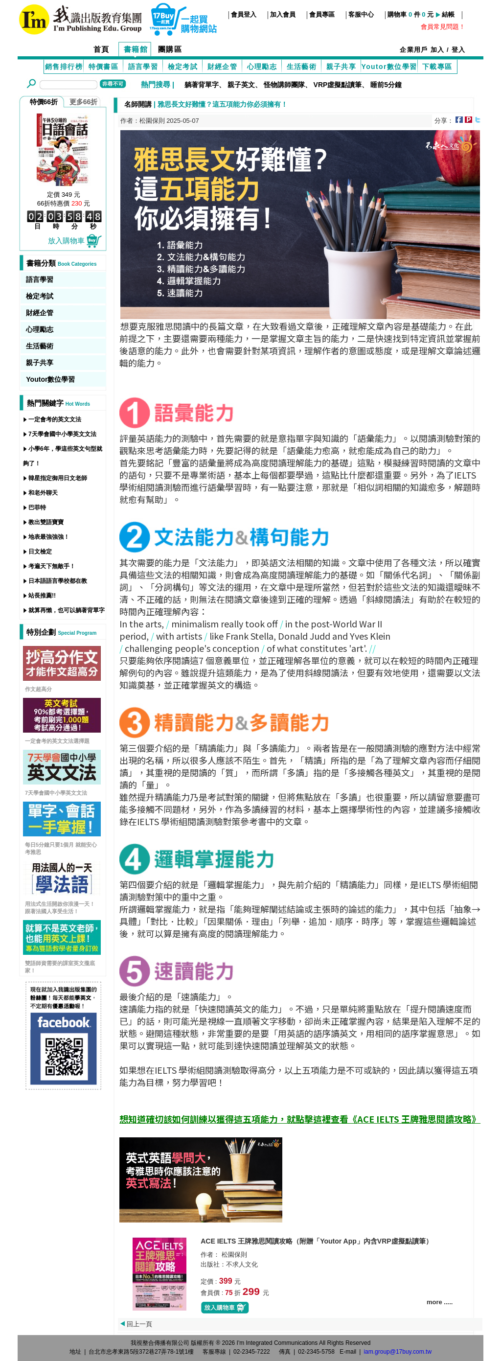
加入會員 (283, 14)
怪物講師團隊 (284, 85)
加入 (438, 49)
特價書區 (104, 66)
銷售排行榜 (64, 66)
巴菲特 (37, 507)
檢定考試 (183, 66)
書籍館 (136, 49)
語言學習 (143, 66)
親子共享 (341, 66)
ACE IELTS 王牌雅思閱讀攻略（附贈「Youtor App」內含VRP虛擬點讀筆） (316, 1241)
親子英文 (241, 85)
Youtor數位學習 (389, 66)
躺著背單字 (201, 85)
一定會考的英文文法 (54, 419)
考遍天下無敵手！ (51, 566)
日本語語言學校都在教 (57, 580)
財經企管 (222, 66)
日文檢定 (40, 551)
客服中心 (361, 14)
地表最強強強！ (48, 536)
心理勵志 (262, 66)
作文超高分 (38, 689)
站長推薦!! (42, 595)
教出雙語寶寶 (46, 522)
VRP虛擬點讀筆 (338, 85)
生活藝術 (302, 66)
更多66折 (83, 102)
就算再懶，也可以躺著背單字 (66, 610)
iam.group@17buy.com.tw (398, 1351)
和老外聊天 (43, 492)
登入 (459, 49)
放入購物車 (75, 240)
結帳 (448, 14)
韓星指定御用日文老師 (57, 478)
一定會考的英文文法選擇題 (57, 741)
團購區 (170, 49)
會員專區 (322, 14)
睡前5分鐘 (386, 85)
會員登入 (243, 14)
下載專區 (437, 66)
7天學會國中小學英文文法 (62, 434)
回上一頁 (139, 1324)
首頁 (101, 49)
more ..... (440, 1302)
